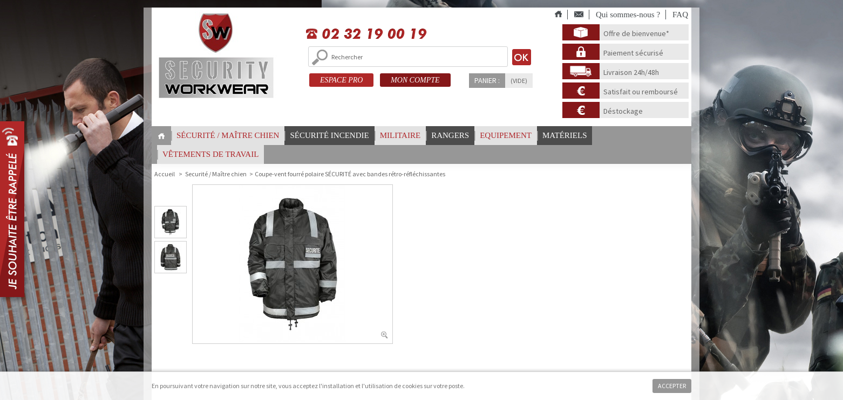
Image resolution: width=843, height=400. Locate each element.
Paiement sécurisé (633, 53)
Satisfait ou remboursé (640, 91)
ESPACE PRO (341, 80)
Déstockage (623, 111)
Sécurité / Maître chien (227, 135)
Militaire (400, 135)
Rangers (450, 135)
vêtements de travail (210, 154)
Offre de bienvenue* (636, 33)
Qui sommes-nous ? (628, 14)
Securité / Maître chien (216, 174)
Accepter (672, 386)
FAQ (680, 14)
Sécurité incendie (329, 135)
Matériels (564, 135)
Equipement (506, 135)
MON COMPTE (415, 80)
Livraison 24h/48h (631, 72)
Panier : (487, 80)
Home (161, 136)
